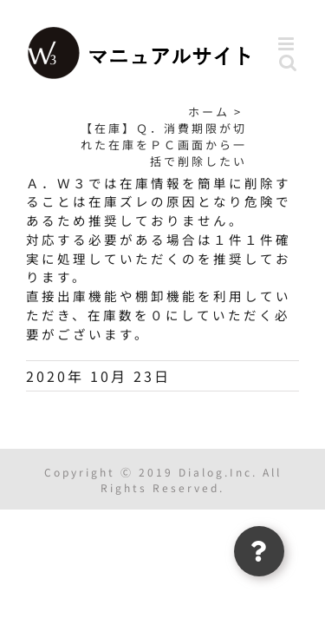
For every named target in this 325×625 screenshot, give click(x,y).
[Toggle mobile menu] (288, 44)
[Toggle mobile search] (289, 62)
